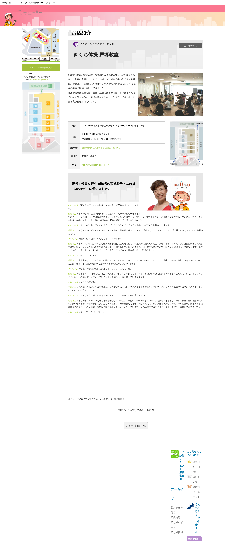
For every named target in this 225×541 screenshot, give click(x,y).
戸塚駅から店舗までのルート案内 (136, 410)
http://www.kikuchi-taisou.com (95, 165)
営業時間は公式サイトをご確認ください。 (101, 147)
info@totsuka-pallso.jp (39, 80)
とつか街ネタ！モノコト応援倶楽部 (181, 466)
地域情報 (177, 532)
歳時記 (175, 517)
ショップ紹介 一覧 (136, 425)
